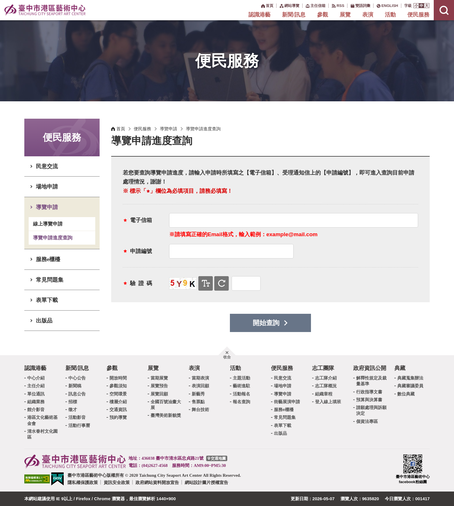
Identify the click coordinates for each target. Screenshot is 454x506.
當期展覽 (159, 377)
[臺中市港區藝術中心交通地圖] (216, 458)
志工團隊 (323, 368)
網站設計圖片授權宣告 (206, 482)
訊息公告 (77, 393)
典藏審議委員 (410, 385)
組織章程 (323, 393)
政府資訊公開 (369, 368)
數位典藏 (406, 393)
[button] (416, 5)
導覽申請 (47, 207)
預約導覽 (118, 417)
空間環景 (118, 393)
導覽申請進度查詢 (52, 238)
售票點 (198, 401)
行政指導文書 (369, 391)
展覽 (345, 15)
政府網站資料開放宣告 (157, 482)
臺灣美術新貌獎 (166, 415)
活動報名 (241, 393)
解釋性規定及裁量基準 (371, 380)
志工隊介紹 (326, 377)
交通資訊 (118, 409)
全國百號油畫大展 (166, 404)
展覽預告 (159, 385)
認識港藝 (259, 15)
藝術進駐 (241, 385)
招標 (72, 401)
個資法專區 (367, 421)
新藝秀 (198, 393)
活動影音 (77, 417)
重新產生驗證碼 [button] (221, 283)
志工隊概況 (326, 385)
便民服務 (418, 15)
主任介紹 (36, 385)
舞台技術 (200, 409)
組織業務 (36, 401)
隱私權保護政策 (82, 482)
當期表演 (200, 377)
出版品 (44, 321)
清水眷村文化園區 (42, 434)
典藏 (399, 368)
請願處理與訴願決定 (371, 410)
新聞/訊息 (293, 15)
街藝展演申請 (287, 401)
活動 (390, 15)
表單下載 (47, 300)
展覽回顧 (159, 393)
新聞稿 (74, 385)
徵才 (72, 409)
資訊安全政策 (117, 482)
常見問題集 (49, 280)
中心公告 (77, 377)
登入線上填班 (328, 401)
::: (258, 5)
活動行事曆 (79, 425)
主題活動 (241, 377)
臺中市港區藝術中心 (44, 10)
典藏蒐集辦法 (410, 377)
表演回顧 (200, 385)
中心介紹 (36, 377)
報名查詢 (241, 401)
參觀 (322, 15)
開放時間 (118, 377)
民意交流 (47, 166)
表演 (367, 15)
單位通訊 (36, 393)
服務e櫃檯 (48, 259)
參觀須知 (118, 385)
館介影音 (36, 409)
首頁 (120, 128)
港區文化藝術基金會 (42, 420)
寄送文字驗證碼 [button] (205, 283)
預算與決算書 (369, 399)
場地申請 (47, 187)
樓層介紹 (118, 401)
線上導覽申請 (48, 224)
